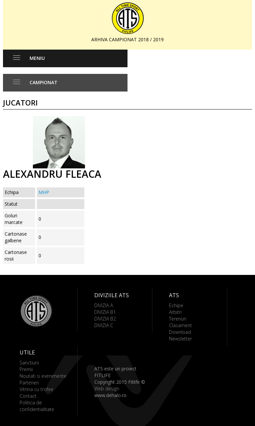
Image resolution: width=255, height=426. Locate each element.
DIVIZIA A (103, 305)
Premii (26, 369)
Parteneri (29, 382)
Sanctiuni (29, 362)
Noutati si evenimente (43, 376)
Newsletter (180, 338)
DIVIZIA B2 (105, 319)
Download (180, 332)
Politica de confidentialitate (37, 405)
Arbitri (175, 312)
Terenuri (177, 319)
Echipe (176, 305)
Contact (28, 396)
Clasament (180, 325)
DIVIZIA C (103, 325)
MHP (44, 192)
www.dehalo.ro (110, 395)
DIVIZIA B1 (105, 312)
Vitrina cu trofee (36, 389)
